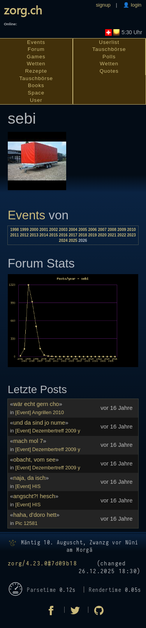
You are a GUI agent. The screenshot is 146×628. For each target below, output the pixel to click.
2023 (131, 235)
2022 (122, 235)
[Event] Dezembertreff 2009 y (47, 431)
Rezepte (36, 71)
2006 (92, 229)
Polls (109, 56)
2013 (34, 235)
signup (103, 5)
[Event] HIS (27, 486)
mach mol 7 (28, 441)
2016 (63, 235)
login (135, 5)
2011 (14, 235)
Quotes (109, 71)
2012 (24, 235)
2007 (102, 229)
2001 (43, 229)
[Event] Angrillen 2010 (39, 412)
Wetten (36, 63)
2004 (73, 229)
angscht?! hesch (34, 496)
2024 (63, 240)
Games (36, 56)
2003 (63, 229)
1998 (14, 229)
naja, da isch (29, 478)
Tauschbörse (36, 78)
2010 (131, 229)
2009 (122, 229)
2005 (82, 229)
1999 (24, 229)
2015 (53, 235)
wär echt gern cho (36, 404)
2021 (112, 235)
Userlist (109, 42)
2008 (112, 229)
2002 (53, 229)
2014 (43, 235)
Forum (36, 49)
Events (36, 42)
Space (36, 93)
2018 (82, 235)
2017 (73, 235)
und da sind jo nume (39, 423)
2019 (92, 235)
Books (36, 85)
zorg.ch (23, 9)
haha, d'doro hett (34, 515)
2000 (34, 229)
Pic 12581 (26, 523)
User (36, 100)
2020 (102, 235)
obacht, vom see (34, 460)
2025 (73, 240)
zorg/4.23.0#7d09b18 (42, 563)
